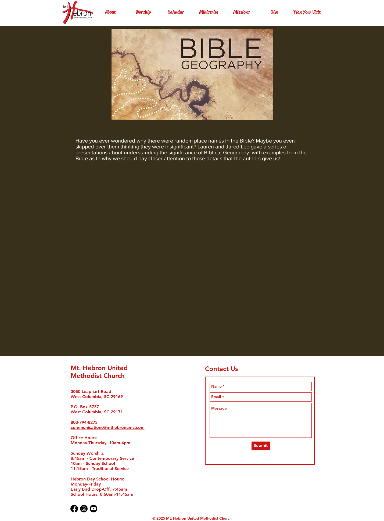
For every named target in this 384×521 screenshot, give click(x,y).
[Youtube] (93, 508)
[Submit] (261, 446)
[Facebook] (74, 508)
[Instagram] (84, 508)
